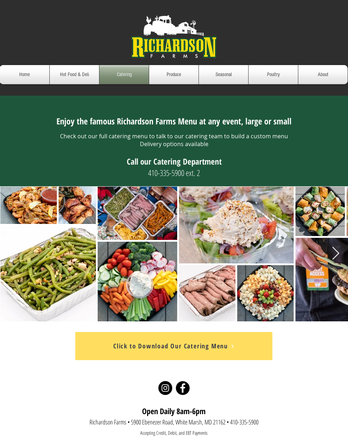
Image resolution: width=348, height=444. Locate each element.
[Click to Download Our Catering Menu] (173, 346)
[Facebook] (183, 388)
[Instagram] (165, 388)
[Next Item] (336, 254)
